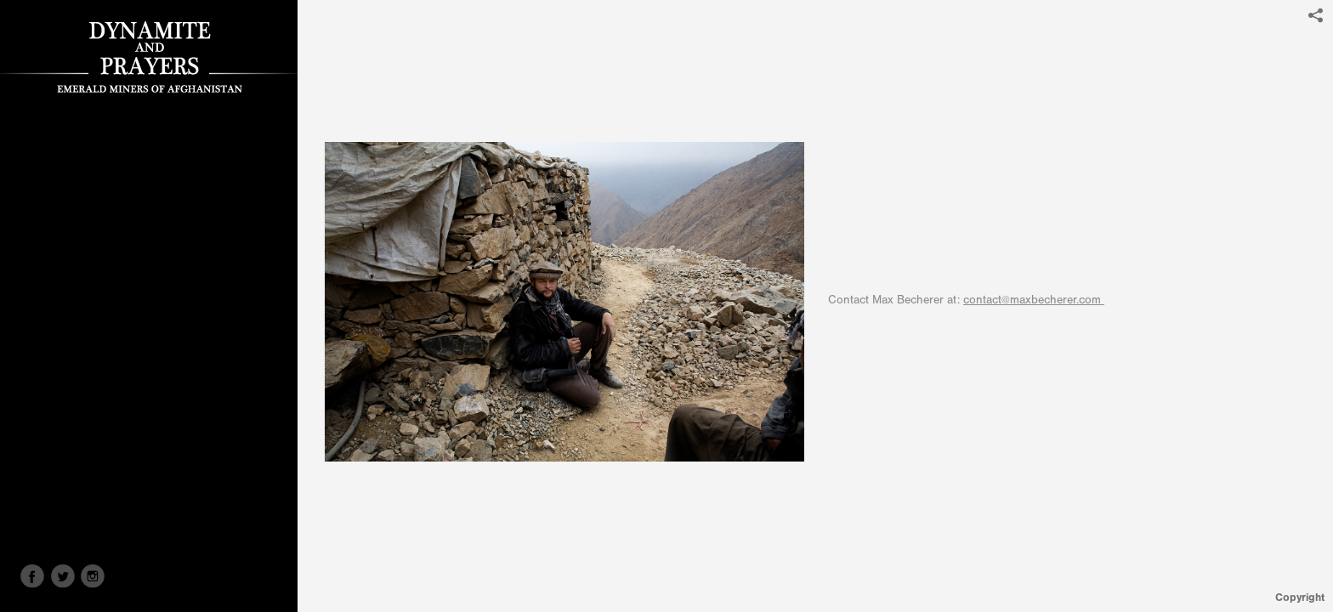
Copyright (1299, 597)
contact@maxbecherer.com (1033, 300)
